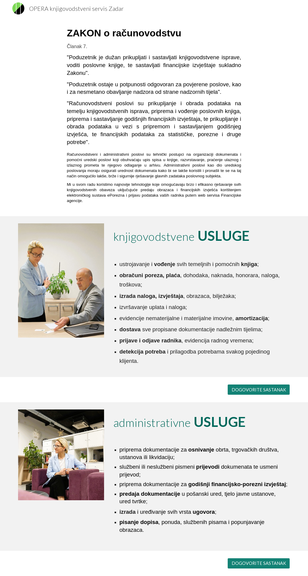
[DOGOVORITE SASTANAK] (259, 390)
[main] (153, 116)
